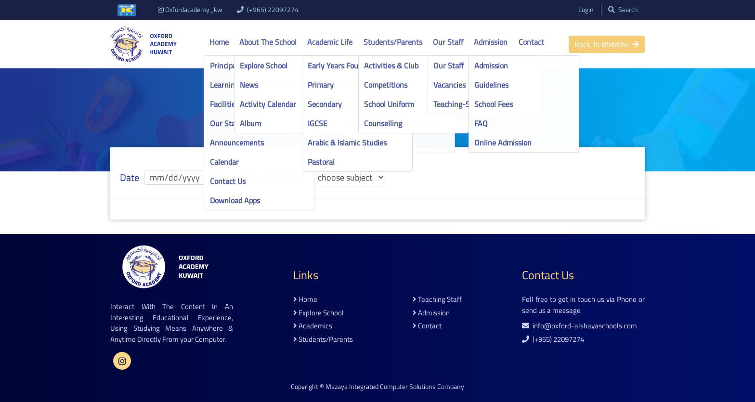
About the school (268, 42)
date (129, 177)
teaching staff (437, 299)
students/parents (323, 339)
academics (312, 326)
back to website (606, 44)
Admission (491, 42)
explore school (318, 313)
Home (219, 42)
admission (431, 313)
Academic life (329, 42)
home (305, 299)
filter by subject (273, 177)
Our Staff (448, 42)
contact (427, 326)
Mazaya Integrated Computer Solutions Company (394, 386)
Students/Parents (393, 42)
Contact (531, 42)
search (623, 10)
